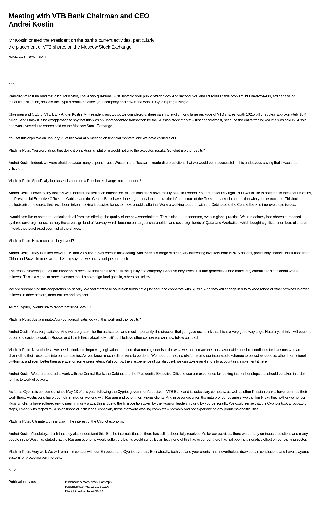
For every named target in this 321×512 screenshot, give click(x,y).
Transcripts (105, 482)
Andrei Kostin (71, 114)
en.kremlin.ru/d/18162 (90, 491)
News (94, 482)
